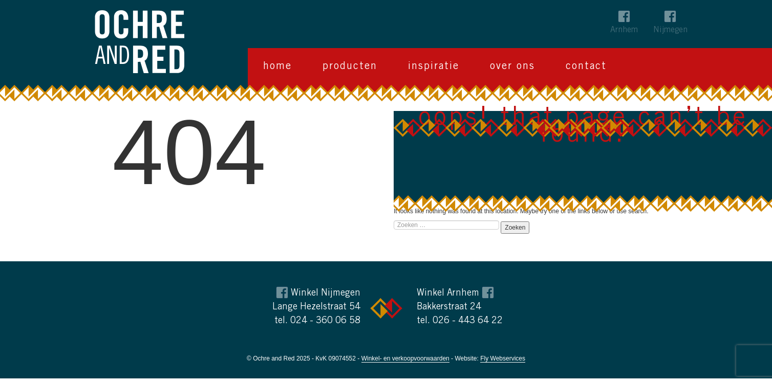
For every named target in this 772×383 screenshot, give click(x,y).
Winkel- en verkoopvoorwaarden (405, 358)
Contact (586, 67)
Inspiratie (433, 67)
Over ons (512, 67)
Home (277, 67)
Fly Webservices (502, 358)
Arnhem (624, 30)
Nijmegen (670, 30)
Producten (350, 67)
